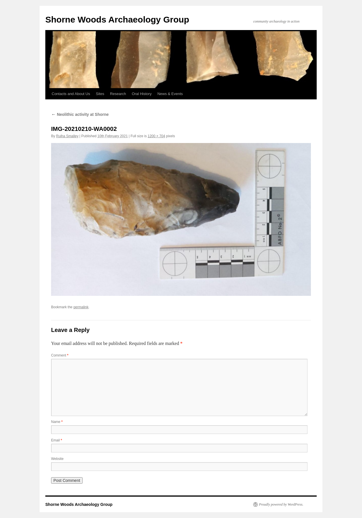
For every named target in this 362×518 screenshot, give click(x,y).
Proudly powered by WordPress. (281, 504)
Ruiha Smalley (67, 136)
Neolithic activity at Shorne (80, 114)
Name (57, 422)
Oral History (142, 94)
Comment (59, 355)
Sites (100, 94)
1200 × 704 (156, 136)
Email (56, 440)
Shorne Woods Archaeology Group (117, 19)
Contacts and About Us (71, 94)
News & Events (170, 94)
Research (118, 94)
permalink (80, 307)
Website (57, 459)
